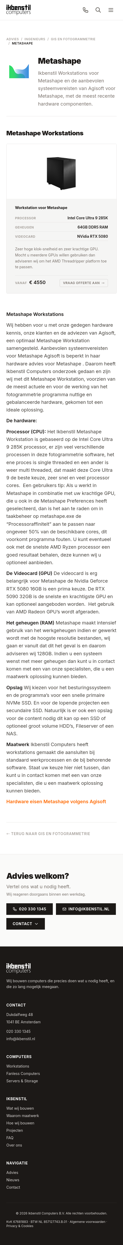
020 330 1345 (29, 909)
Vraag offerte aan (84, 283)
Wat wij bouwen (20, 1108)
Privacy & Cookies (19, 1226)
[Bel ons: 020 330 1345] (85, 10)
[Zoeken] (98, 10)
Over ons (14, 1145)
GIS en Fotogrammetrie (73, 39)
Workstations (17, 1066)
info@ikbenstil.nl (86, 909)
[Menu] (111, 10)
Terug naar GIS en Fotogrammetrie (48, 833)
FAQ (9, 1137)
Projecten (14, 1130)
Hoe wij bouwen (20, 1123)
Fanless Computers (23, 1073)
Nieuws (12, 1180)
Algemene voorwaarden (87, 1222)
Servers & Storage (22, 1081)
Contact (26, 923)
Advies (12, 39)
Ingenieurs (35, 39)
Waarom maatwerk (22, 1115)
